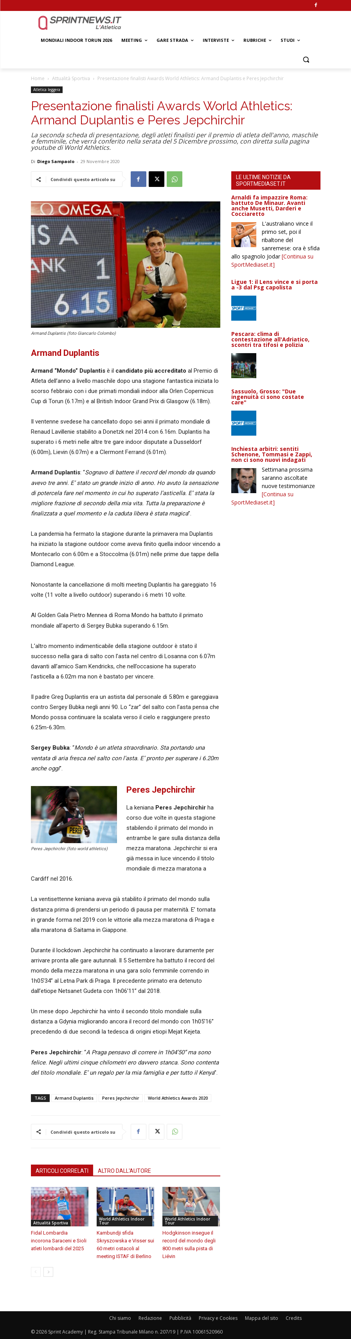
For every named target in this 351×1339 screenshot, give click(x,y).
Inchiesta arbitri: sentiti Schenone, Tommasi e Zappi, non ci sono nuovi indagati (271, 454)
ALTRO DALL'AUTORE (124, 1171)
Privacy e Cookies (218, 1318)
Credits (294, 1318)
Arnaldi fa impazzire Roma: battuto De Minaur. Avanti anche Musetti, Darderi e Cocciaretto (269, 205)
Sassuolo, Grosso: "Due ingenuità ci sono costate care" (267, 397)
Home (38, 78)
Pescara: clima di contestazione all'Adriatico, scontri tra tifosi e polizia (270, 339)
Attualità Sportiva (71, 78)
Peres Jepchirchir (120, 1098)
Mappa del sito (261, 1318)
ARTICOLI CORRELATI (62, 1171)
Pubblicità (180, 1318)
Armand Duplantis (74, 1098)
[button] (306, 59)
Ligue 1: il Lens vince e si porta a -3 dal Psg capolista (274, 284)
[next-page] (48, 1272)
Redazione (150, 1318)
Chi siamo (120, 1318)
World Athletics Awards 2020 (178, 1098)
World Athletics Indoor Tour (121, 1221)
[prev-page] (36, 1272)
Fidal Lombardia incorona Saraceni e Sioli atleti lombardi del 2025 (58, 1240)
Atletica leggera (46, 89)
